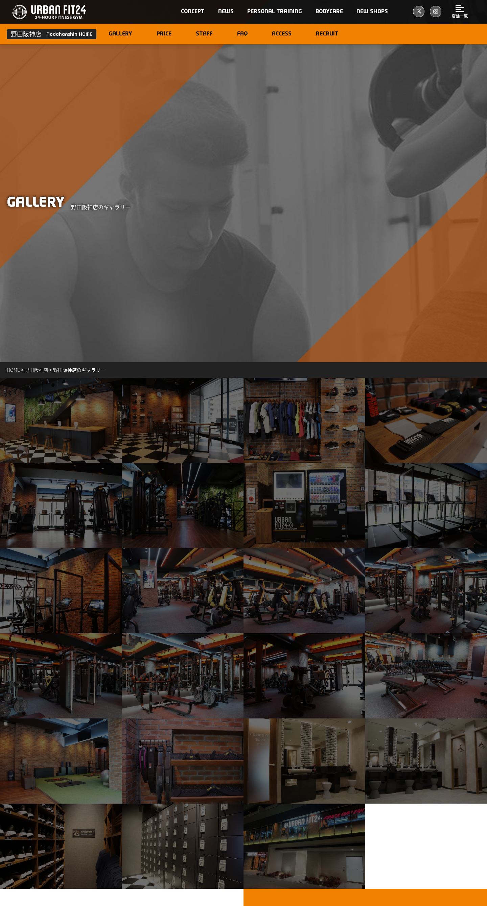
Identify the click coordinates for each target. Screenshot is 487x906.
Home (13, 369)
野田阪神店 (36, 369)
